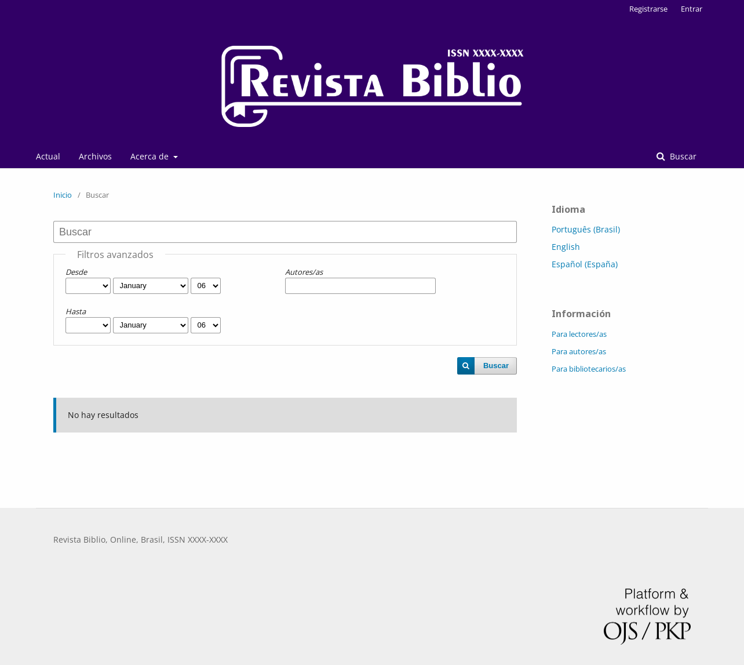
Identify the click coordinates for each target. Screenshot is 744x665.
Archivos (95, 156)
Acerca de (150, 156)
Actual (48, 156)
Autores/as (304, 272)
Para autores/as (579, 351)
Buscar (682, 156)
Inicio (62, 195)
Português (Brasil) (586, 229)
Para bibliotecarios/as (589, 369)
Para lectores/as (579, 334)
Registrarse (648, 8)
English (566, 246)
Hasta (75, 311)
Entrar (691, 8)
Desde (76, 272)
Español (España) (585, 264)
